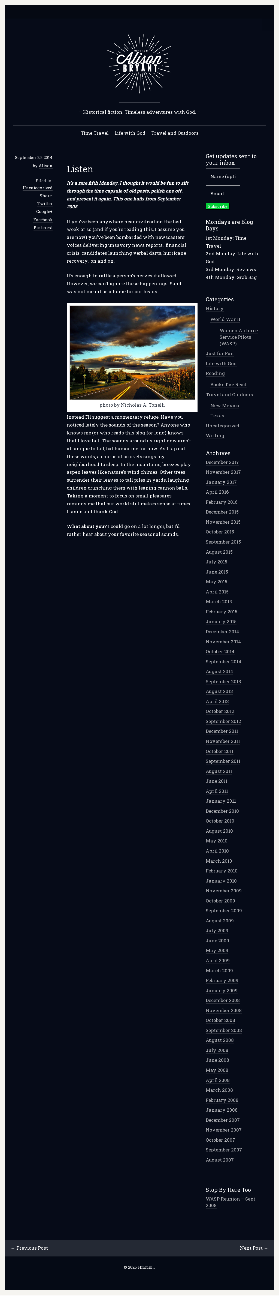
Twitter (45, 203)
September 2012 (223, 721)
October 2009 (220, 901)
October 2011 (219, 751)
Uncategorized (38, 188)
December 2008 (223, 1000)
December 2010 (222, 811)
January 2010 (221, 881)
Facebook (43, 220)
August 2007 (220, 1160)
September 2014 (223, 662)
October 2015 (220, 532)
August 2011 (219, 771)
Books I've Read (228, 385)
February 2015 (221, 612)
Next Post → (254, 1248)
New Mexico (224, 406)
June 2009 (217, 941)
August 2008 (220, 1040)
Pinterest (43, 227)
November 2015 (223, 522)
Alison (46, 166)
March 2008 (219, 1090)
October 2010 (220, 821)
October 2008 (220, 1020)
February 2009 (222, 980)
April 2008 (218, 1080)
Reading (215, 373)
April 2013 (217, 701)
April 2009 (218, 961)
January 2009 (222, 991)
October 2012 (220, 711)
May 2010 (217, 841)
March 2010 (219, 861)
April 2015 (217, 592)
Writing (215, 436)
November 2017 (223, 472)
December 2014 (222, 632)
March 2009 (219, 971)
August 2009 (220, 921)
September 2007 (224, 1150)
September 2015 (223, 542)
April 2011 (217, 791)
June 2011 (217, 781)
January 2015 (221, 622)
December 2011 (222, 731)
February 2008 (222, 1100)
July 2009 (217, 931)
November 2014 (223, 642)
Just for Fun (220, 353)
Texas (217, 416)
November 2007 (224, 1130)
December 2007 (223, 1120)
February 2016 (222, 502)
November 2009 (224, 891)
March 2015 (219, 602)
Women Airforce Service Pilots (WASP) (239, 337)
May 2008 (217, 1070)
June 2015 (217, 572)
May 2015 (216, 582)
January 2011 (221, 801)
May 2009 (217, 950)
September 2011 (223, 761)
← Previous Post (29, 1248)
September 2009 (224, 911)
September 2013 (223, 682)
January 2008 (222, 1110)
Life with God (129, 133)
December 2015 (222, 512)
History (215, 308)
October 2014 (220, 652)
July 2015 (216, 562)
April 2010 (217, 851)
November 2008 (224, 1010)
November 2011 (223, 741)
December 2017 (222, 462)
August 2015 (219, 552)
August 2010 (219, 831)
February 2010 (222, 871)
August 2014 (219, 671)
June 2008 (217, 1060)
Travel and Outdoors (175, 133)
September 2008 (224, 1030)
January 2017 (221, 482)
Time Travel (95, 133)
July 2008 (217, 1050)
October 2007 (220, 1140)
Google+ (44, 211)
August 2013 (219, 691)
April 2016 (217, 492)
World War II (225, 319)
